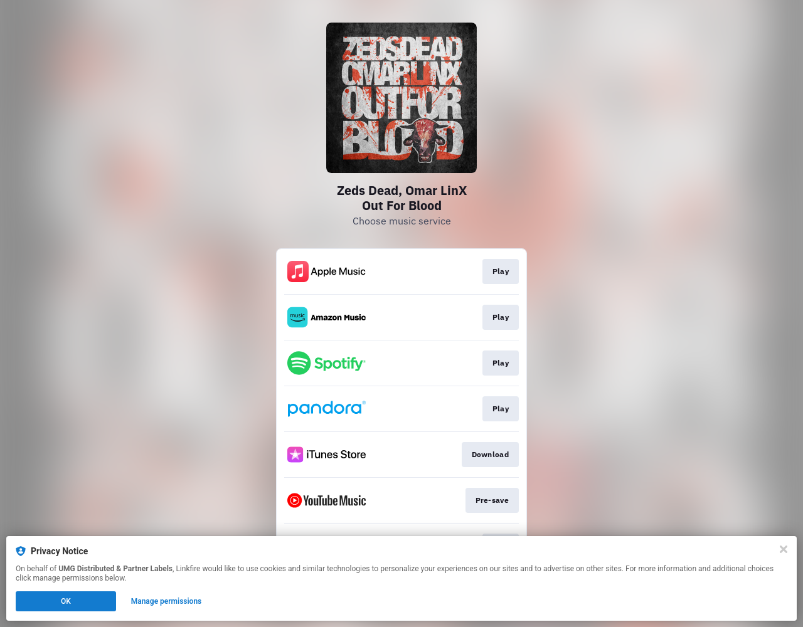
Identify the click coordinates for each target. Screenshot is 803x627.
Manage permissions (166, 601)
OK (66, 601)
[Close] (784, 549)
